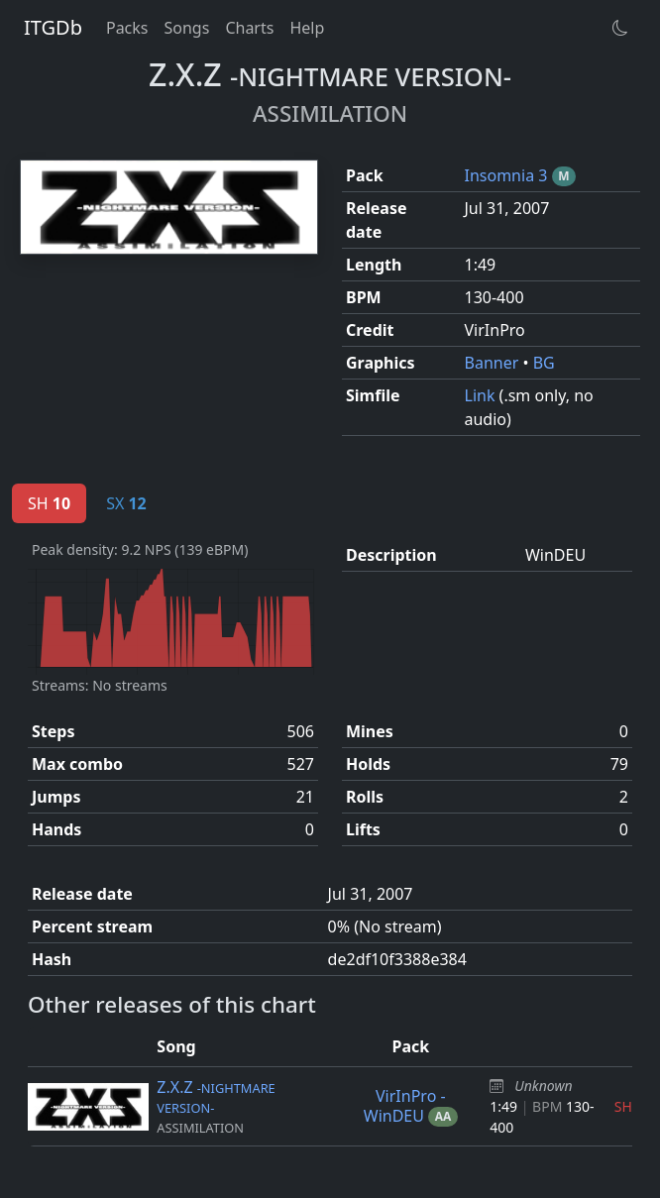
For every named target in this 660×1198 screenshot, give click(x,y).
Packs (127, 28)
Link (482, 395)
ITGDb (53, 27)
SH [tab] (49, 503)
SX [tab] (126, 503)
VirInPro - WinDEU (405, 1106)
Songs (187, 28)
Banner (494, 363)
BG (544, 363)
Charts (249, 28)
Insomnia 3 (508, 175)
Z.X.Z (216, 1096)
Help (306, 28)
